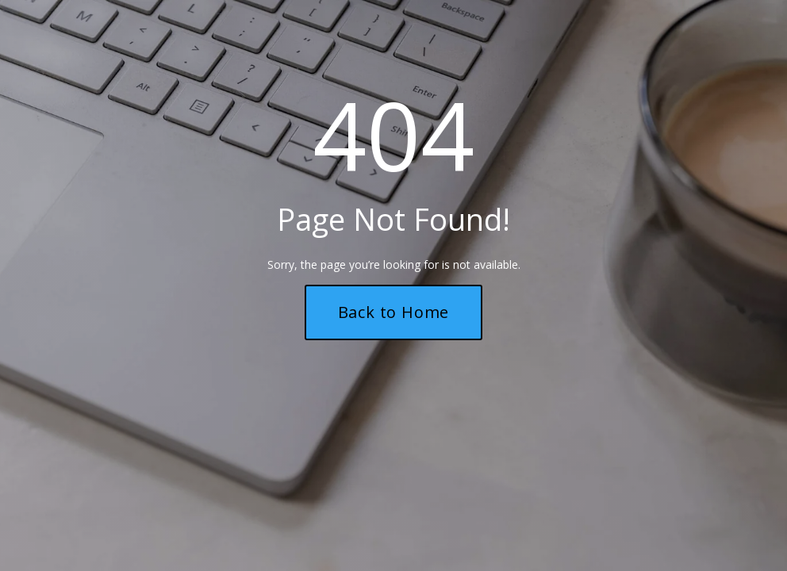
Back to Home (394, 312)
